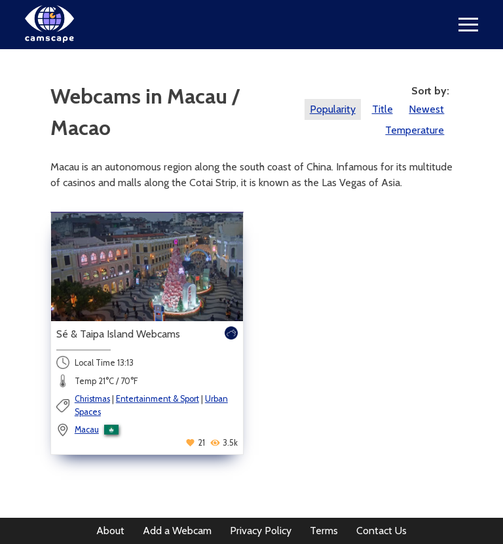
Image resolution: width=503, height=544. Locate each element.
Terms (324, 530)
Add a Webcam (177, 530)
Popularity (333, 109)
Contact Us (381, 530)
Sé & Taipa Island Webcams (118, 334)
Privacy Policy (260, 530)
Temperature (414, 130)
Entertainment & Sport (157, 399)
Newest (426, 109)
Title (382, 109)
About (110, 530)
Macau (87, 430)
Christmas (92, 399)
